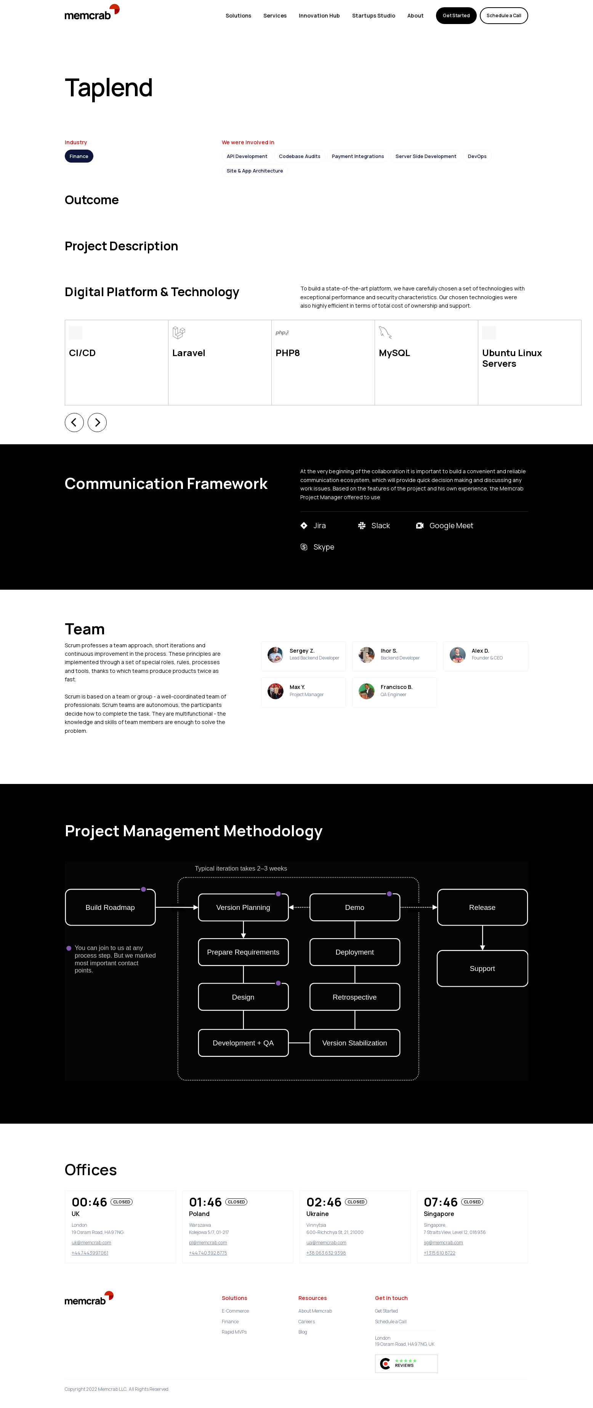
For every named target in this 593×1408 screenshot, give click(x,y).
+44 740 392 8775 (208, 1234)
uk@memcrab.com (91, 1223)
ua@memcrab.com (326, 1223)
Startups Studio (373, 15)
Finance (230, 1302)
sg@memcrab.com (443, 1223)
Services (275, 15)
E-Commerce (235, 1292)
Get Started (456, 15)
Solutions (238, 15)
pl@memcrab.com (208, 1223)
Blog (302, 1313)
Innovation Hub (319, 15)
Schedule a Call (504, 15)
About (415, 15)
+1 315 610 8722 (439, 1234)
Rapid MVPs (234, 1313)
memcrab (142, 15)
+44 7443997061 (90, 1234)
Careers (306, 1302)
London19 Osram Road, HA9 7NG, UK (404, 1322)
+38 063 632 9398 (326, 1234)
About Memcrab (315, 1292)
